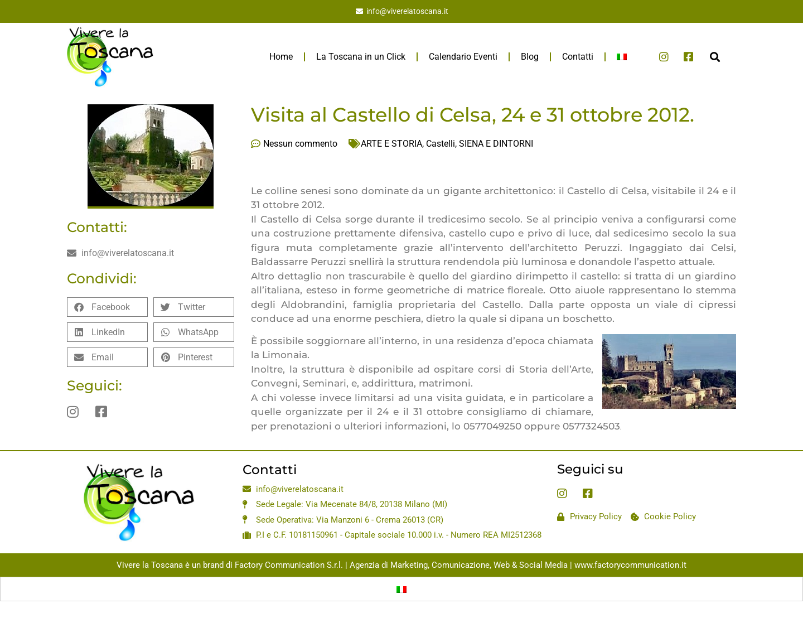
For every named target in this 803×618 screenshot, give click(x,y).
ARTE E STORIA (391, 143)
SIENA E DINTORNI (496, 143)
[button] (714, 56)
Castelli (440, 143)
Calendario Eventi (463, 56)
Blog (530, 56)
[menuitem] (622, 57)
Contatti (577, 56)
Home (281, 56)
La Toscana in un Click (360, 56)
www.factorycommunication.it (630, 565)
